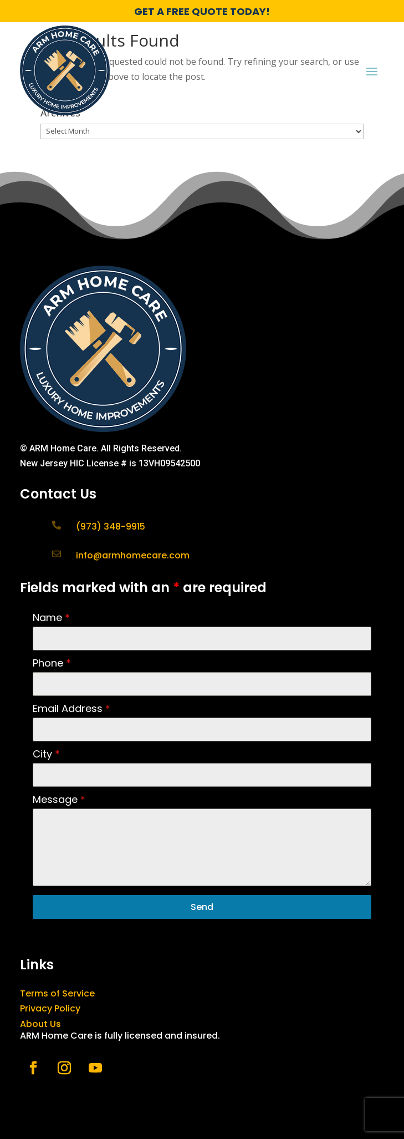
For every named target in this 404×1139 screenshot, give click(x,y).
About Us (40, 1024)
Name (51, 617)
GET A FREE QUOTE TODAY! (202, 11)
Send (202, 907)
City (46, 754)
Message (59, 799)
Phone (52, 663)
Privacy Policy (50, 1008)
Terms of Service (57, 993)
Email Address (71, 708)
